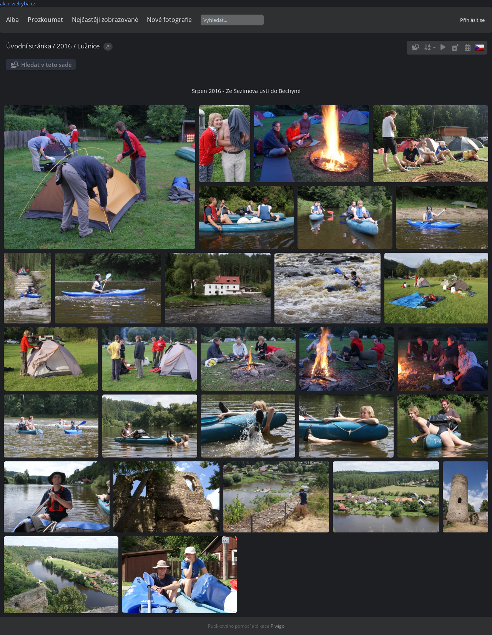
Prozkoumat (45, 19)
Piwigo (277, 626)
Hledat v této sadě (46, 64)
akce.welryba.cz (17, 3)
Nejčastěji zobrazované (105, 19)
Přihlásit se (472, 20)
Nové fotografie (169, 19)
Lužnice (88, 45)
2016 (64, 45)
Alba (12, 19)
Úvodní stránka (28, 45)
